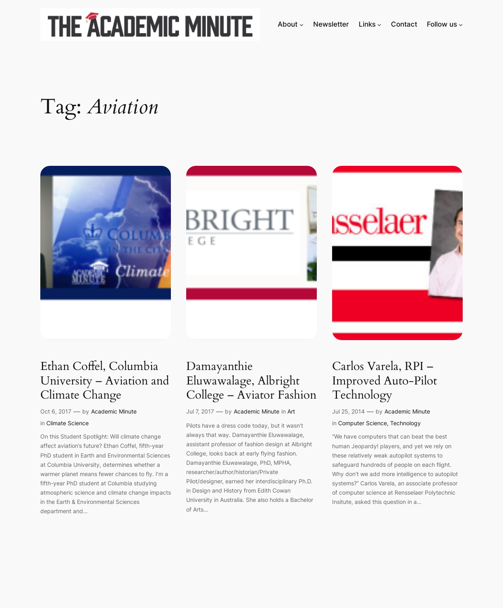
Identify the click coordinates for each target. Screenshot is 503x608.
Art (291, 411)
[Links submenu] (379, 24)
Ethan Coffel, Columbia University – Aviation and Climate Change (104, 380)
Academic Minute (114, 411)
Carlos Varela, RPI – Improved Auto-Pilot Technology (384, 380)
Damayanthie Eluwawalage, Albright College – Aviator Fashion (251, 380)
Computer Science (362, 423)
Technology (405, 423)
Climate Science (67, 423)
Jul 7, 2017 (200, 411)
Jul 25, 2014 (348, 411)
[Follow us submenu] (461, 24)
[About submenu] (301, 24)
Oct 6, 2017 (55, 411)
